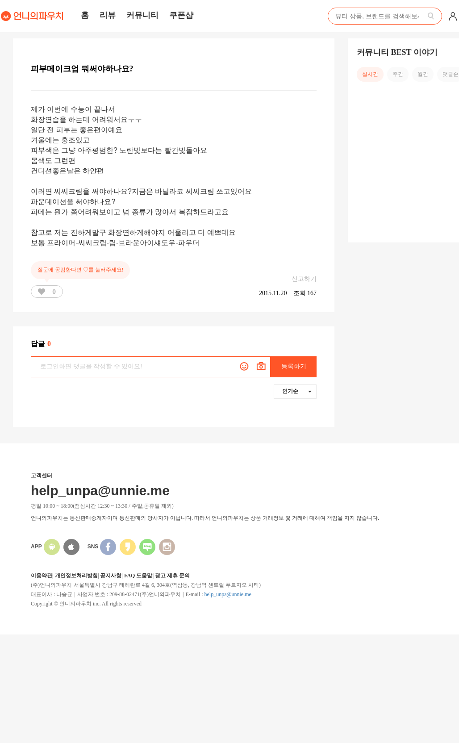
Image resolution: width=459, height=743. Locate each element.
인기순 (297, 391)
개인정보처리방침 (76, 575)
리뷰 (108, 15)
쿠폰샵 (181, 15)
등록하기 (293, 366)
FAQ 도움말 (138, 575)
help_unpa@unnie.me (227, 594)
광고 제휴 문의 (172, 575)
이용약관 (41, 575)
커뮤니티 (142, 15)
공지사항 (110, 575)
